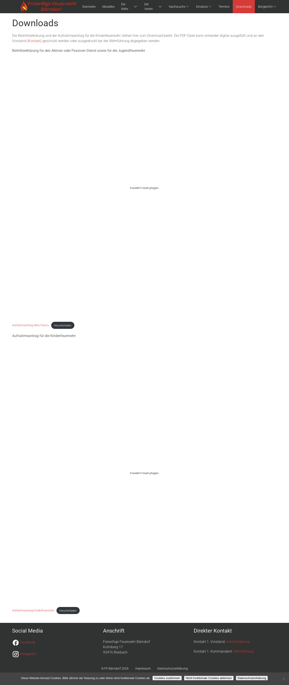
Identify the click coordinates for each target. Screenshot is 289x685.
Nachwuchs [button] (179, 6)
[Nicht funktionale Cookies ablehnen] (283, 679)
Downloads (243, 6)
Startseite (89, 6)
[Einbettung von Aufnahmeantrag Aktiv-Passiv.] (144, 188)
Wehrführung (243, 651)
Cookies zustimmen (167, 678)
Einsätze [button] (204, 6)
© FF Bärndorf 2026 (115, 668)
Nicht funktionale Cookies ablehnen (209, 678)
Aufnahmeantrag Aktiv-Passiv (30, 325)
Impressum (143, 668)
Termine (224, 6)
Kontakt (34, 41)
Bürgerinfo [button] (267, 6)
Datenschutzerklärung (172, 668)
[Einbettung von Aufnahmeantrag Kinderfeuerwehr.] (144, 473)
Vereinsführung (238, 642)
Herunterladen (62, 325)
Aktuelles (108, 6)
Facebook (27, 642)
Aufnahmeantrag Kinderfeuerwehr (33, 610)
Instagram (28, 654)
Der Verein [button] (153, 6)
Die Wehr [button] (129, 6)
